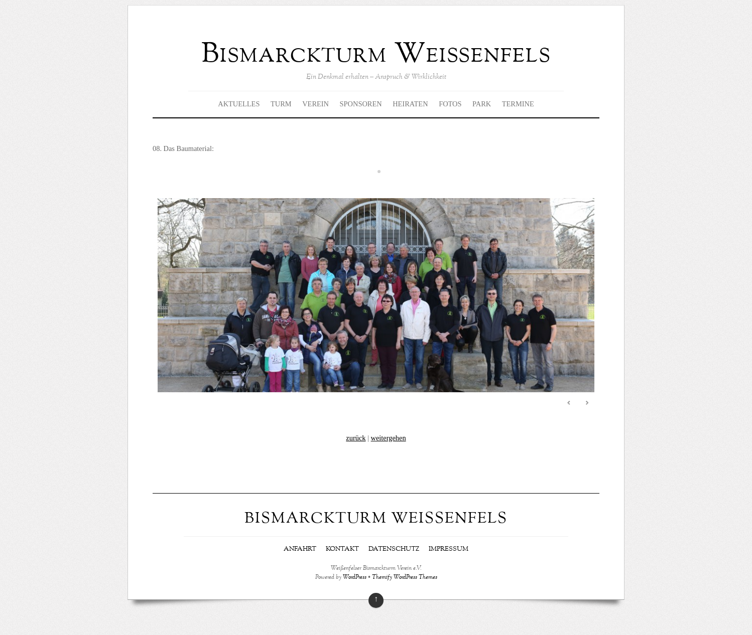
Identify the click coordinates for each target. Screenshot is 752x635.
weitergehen (388, 438)
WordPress (354, 577)
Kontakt (342, 549)
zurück (355, 438)
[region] (376, 297)
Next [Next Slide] (586, 402)
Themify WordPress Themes (404, 577)
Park (481, 104)
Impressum (448, 549)
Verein (315, 104)
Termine (518, 104)
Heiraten (410, 104)
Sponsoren (361, 104)
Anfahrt (300, 549)
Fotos (450, 104)
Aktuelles (239, 104)
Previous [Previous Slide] (569, 402)
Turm (281, 104)
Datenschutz (393, 549)
